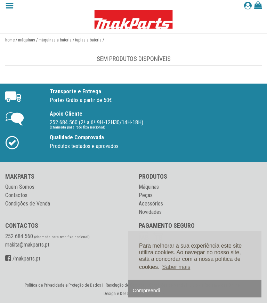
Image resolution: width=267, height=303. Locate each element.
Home (10, 40)
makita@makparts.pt (27, 244)
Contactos (16, 195)
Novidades (150, 212)
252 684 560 (19, 236)
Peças (146, 195)
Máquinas (26, 40)
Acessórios (151, 203)
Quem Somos (19, 187)
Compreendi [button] (146, 290)
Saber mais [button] (176, 267)
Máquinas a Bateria (55, 40)
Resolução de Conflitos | (127, 285)
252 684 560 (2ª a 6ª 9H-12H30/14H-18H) (96, 122)
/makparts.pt (22, 258)
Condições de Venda (27, 203)
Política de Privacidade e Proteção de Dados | (64, 285)
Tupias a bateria (88, 40)
